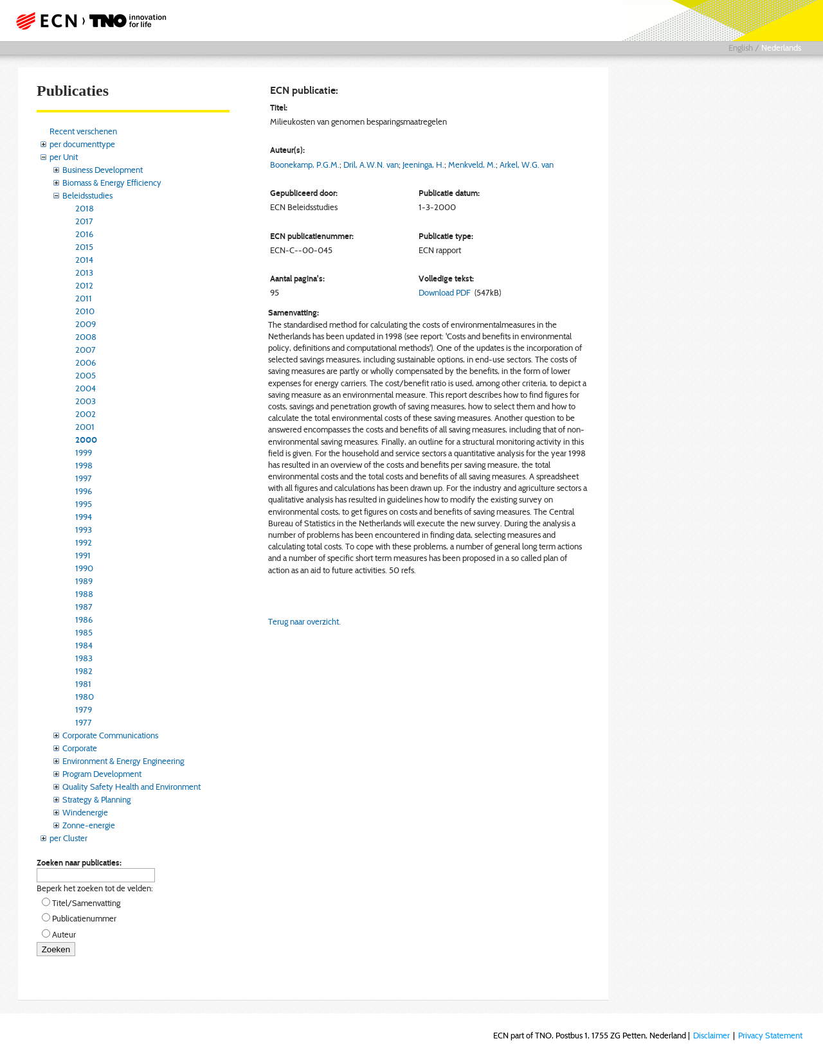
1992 (83, 542)
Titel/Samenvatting (86, 903)
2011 (83, 298)
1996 (83, 491)
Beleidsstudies (87, 195)
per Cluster (68, 838)
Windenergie (85, 812)
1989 (84, 581)
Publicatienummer (84, 918)
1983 (84, 658)
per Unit (64, 157)
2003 (85, 401)
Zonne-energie (88, 825)
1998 (84, 465)
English (740, 47)
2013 (84, 272)
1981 (83, 684)
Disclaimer (711, 1035)
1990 (84, 568)
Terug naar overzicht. (304, 621)
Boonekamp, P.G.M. (304, 164)
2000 (86, 439)
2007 (85, 349)
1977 (83, 722)
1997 (83, 478)
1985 (84, 632)
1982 (84, 671)
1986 (84, 619)
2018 (84, 208)
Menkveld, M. (472, 164)
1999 (83, 452)
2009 (85, 324)
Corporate (79, 748)
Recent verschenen (83, 131)
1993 (83, 529)
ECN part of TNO (86, 20)
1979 (83, 709)
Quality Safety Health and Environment (131, 786)
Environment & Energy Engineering (123, 761)
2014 (84, 259)
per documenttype (82, 144)
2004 (85, 388)
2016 (84, 234)
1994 (83, 517)
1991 (83, 555)
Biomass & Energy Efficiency (111, 182)
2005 (85, 375)
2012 (84, 285)
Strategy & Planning (96, 799)
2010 (85, 311)
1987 (84, 606)
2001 (85, 427)
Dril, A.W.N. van (371, 164)
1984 (84, 645)
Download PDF (445, 292)
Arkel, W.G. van (527, 164)
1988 (84, 594)
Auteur (64, 934)
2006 (85, 362)
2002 (85, 414)
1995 (83, 504)
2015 (84, 247)
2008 (85, 337)
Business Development (102, 170)
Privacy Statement (770, 1035)
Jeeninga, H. (423, 164)
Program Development (101, 774)
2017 (84, 221)
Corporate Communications (110, 735)
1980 (84, 696)
